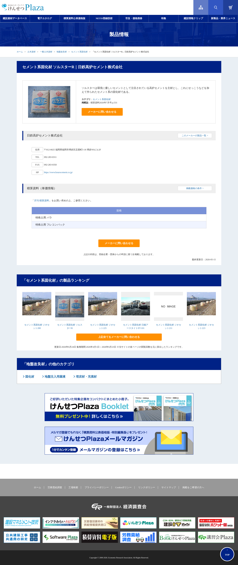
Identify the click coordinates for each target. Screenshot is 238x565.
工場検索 (73, 487)
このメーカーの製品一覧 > (195, 135)
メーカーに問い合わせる (102, 111)
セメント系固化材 (79, 52)
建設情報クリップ (193, 18)
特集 (163, 18)
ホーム (20, 52)
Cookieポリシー (123, 487)
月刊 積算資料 (41, 200)
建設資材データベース (15, 18)
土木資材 (31, 52)
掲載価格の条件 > (195, 188)
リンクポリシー (146, 487)
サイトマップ (168, 487)
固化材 (29, 376)
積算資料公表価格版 (74, 18)
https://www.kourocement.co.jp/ (58, 172)
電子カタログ (44, 18)
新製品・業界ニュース (223, 18)
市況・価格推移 (133, 18)
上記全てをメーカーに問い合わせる (119, 337)
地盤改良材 (62, 52)
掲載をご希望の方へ (193, 487)
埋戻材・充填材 (86, 376)
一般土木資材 (46, 52)
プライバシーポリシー (97, 487)
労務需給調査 (55, 487)
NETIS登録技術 (104, 18)
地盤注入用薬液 (54, 376)
